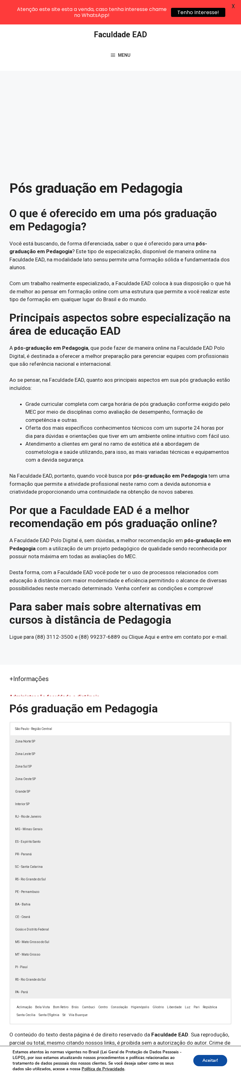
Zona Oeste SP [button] (25, 755)
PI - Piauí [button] (21, 943)
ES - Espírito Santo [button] (27, 818)
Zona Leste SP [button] (25, 730)
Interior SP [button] (22, 780)
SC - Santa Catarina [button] (29, 843)
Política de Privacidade (179, 1058)
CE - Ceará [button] (22, 893)
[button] (222, 1056)
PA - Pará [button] (21, 968)
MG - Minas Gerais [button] (29, 805)
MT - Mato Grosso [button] (27, 930)
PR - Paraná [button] (23, 830)
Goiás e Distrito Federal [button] (32, 905)
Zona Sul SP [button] (23, 742)
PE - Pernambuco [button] (27, 868)
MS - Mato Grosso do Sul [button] (32, 918)
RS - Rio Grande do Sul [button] (30, 855)
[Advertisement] (120, 94)
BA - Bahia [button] (22, 880)
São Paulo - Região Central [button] (33, 705)
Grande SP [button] (22, 767)
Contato (126, 1065)
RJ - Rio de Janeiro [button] (28, 792)
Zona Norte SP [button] (25, 717)
